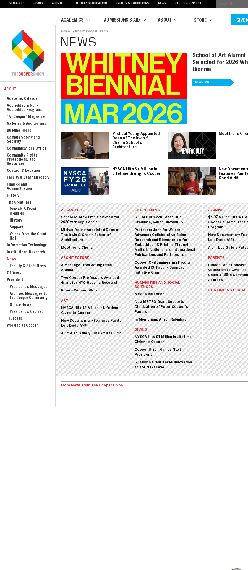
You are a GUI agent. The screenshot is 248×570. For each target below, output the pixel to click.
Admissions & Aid (128, 20)
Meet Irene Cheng (77, 248)
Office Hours (21, 305)
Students (17, 4)
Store (202, 20)
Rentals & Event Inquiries (23, 211)
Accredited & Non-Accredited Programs (25, 108)
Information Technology (27, 245)
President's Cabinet (26, 312)
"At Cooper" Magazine (26, 117)
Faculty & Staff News (28, 266)
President (15, 280)
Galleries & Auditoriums (26, 124)
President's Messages (29, 287)
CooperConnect (188, 4)
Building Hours (19, 131)
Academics (78, 20)
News (162, 4)
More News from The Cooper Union (92, 385)
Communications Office (26, 149)
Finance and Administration (19, 187)
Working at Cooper (22, 326)
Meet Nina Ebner (149, 294)
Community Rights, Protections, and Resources (23, 159)
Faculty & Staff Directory (28, 178)
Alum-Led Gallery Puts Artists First (91, 333)
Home (65, 31)
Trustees (14, 319)
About (171, 20)
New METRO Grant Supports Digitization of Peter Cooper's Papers (161, 307)
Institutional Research (26, 252)
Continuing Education (89, 4)
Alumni (57, 4)
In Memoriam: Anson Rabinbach (161, 320)
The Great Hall (19, 203)
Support (16, 227)
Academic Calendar (23, 99)
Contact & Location (23, 171)
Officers (14, 273)
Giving (38, 4)
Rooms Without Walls (79, 291)
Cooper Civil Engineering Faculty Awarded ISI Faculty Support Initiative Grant (162, 268)
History (13, 196)
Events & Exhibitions (132, 4)
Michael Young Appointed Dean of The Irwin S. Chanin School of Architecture (90, 235)
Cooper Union (27, 53)
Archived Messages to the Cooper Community (29, 296)
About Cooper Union (91, 31)
